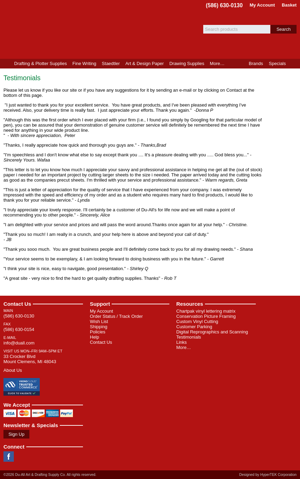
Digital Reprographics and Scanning (212, 331)
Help (94, 337)
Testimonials (188, 337)
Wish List (99, 321)
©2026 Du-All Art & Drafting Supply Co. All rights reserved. (49, 475)
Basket (289, 5)
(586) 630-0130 (224, 5)
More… (183, 347)
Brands (256, 63)
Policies (97, 331)
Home (5, 63)
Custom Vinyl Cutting (197, 321)
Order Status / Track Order (116, 316)
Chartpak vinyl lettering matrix (205, 311)
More (217, 63)
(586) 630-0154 (18, 329)
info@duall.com (19, 343)
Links (181, 342)
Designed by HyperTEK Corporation (268, 475)
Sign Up (16, 434)
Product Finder (294, 63)
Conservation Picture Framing (206, 316)
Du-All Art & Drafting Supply (80, 29)
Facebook (8, 456)
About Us (12, 370)
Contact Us (17, 304)
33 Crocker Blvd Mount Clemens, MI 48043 (29, 359)
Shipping (98, 326)
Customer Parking (194, 326)
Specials (277, 63)
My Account (262, 5)
